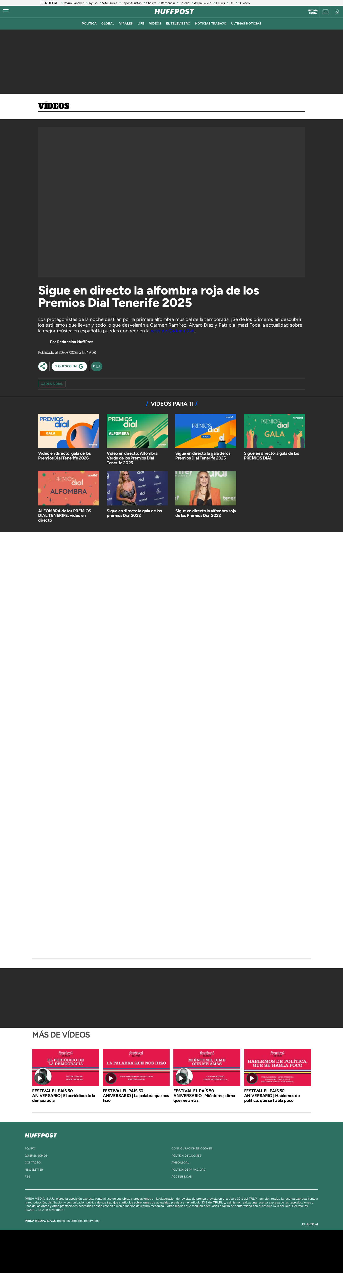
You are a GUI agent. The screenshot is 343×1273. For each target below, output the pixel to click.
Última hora (313, 12)
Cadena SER (208, 1244)
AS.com (223, 1244)
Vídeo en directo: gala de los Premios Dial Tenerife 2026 (64, 456)
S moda (201, 1259)
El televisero (178, 23)
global (108, 23)
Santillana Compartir (187, 1244)
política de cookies (186, 1155)
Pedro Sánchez (74, 3)
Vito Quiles (109, 3)
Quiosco (244, 3)
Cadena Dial (200, 1251)
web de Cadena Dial (172, 331)
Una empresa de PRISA (75, 1248)
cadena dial (52, 384)
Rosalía (184, 3)
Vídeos (54, 106)
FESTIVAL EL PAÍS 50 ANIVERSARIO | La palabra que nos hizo (136, 1095)
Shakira (151, 3)
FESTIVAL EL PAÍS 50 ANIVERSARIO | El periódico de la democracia (63, 1095)
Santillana (162, 1244)
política (89, 23)
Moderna (137, 1259)
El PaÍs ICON (181, 1259)
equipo (30, 1148)
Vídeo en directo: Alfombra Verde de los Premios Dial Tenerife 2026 (132, 458)
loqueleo (222, 1259)
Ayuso (93, 3)
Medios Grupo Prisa (75, 1260)
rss (27, 1176)
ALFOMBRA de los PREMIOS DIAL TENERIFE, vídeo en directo (64, 515)
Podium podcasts (161, 1259)
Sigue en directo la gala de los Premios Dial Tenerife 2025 (202, 456)
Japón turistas (131, 3)
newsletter (34, 1169)
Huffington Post (123, 1251)
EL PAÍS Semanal (217, 1251)
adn (239, 1244)
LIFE (140, 23)
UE (232, 3)
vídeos (155, 23)
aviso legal (180, 1162)
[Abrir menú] (6, 11)
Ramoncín (168, 3)
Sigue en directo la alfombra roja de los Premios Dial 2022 (205, 513)
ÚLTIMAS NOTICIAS (246, 23)
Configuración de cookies (192, 1148)
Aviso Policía (202, 3)
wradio (163, 1251)
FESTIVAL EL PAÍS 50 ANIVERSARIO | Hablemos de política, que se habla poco (272, 1095)
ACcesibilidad (182, 1176)
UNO (150, 1251)
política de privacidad (188, 1169)
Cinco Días (181, 1251)
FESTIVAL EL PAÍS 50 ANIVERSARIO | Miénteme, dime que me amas (204, 1095)
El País (220, 3)
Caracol (256, 1244)
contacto (32, 1162)
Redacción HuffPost (75, 341)
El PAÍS (117, 1244)
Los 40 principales (140, 1244)
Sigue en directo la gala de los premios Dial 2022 (134, 513)
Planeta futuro (235, 1251)
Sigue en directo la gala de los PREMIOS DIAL (271, 456)
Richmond (114, 1259)
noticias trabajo (210, 23)
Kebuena (252, 1251)
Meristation (245, 1259)
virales (126, 23)
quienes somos (36, 1155)
